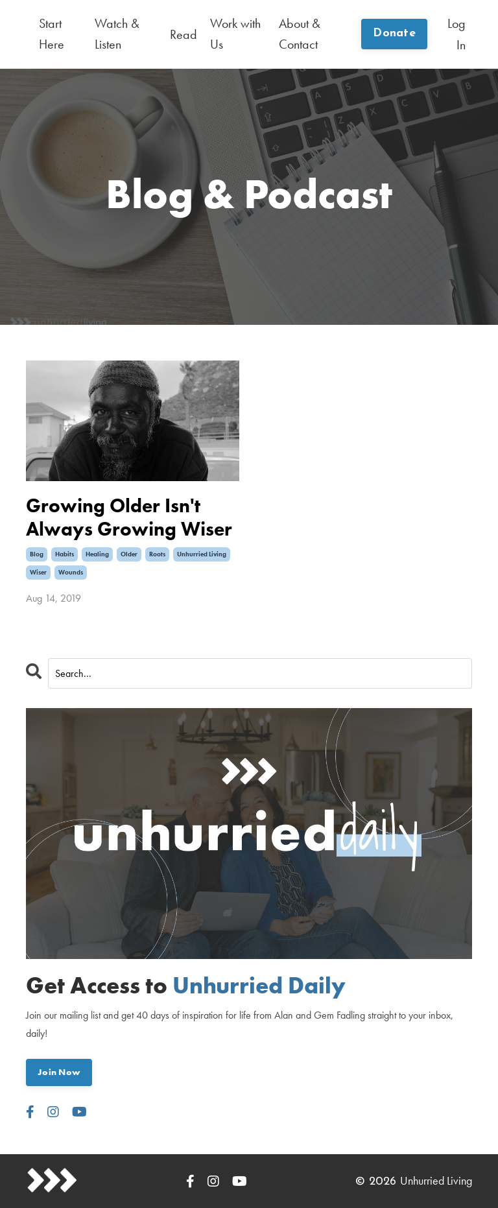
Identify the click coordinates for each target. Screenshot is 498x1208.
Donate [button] (394, 34)
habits (64, 553)
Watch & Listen (117, 34)
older (129, 553)
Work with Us (235, 34)
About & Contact (299, 34)
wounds (70, 571)
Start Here (51, 34)
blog (36, 553)
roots (157, 553)
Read (183, 33)
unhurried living (201, 553)
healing (97, 553)
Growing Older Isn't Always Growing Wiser (129, 516)
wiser (38, 571)
